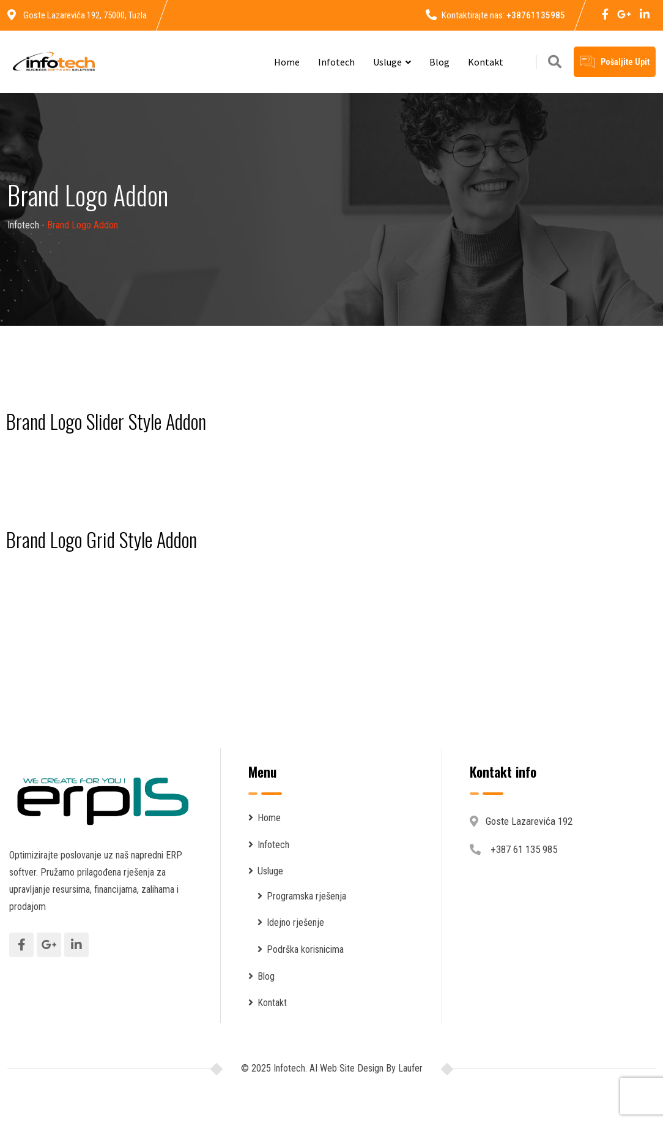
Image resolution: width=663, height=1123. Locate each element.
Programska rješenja (306, 896)
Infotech (336, 62)
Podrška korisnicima (305, 949)
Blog (439, 62)
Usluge (387, 62)
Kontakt (485, 62)
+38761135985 (535, 15)
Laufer (409, 1068)
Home (287, 62)
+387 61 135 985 (524, 849)
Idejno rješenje (295, 922)
